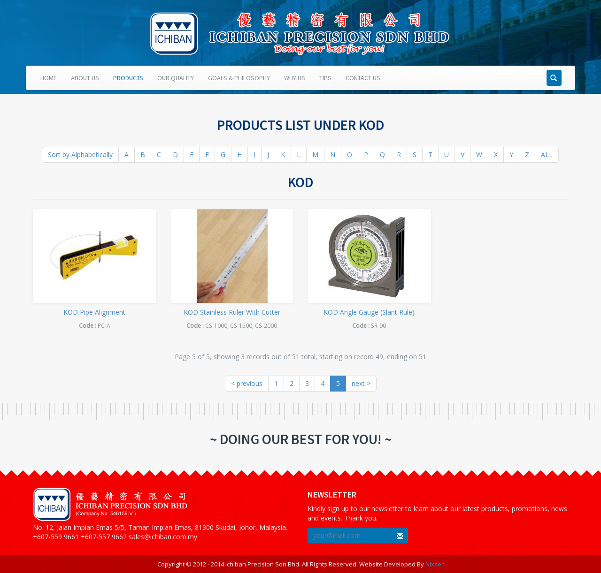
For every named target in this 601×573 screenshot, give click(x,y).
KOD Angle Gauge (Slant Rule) (369, 312)
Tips (325, 78)
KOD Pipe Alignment (94, 312)
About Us (85, 78)
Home (48, 78)
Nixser (434, 564)
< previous (246, 383)
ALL (547, 154)
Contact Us (363, 78)
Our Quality (175, 78)
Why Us (294, 78)
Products (128, 78)
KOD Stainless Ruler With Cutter (232, 312)
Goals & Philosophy (239, 78)
